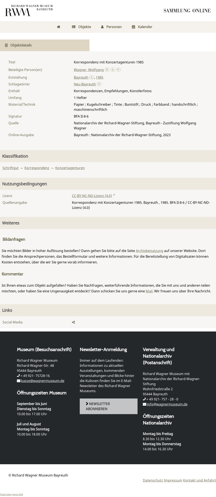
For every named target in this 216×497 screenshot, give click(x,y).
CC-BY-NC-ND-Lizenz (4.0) (92, 195)
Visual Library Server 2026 (11, 494)
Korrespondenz (36, 168)
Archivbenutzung (149, 250)
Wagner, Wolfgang (89, 69)
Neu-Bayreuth (85, 84)
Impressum (173, 480)
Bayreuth (81, 77)
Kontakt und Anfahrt (199, 480)
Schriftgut (11, 168)
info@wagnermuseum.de (167, 404)
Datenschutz (153, 480)
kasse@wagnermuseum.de (42, 380)
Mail (149, 291)
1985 (99, 77)
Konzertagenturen (70, 168)
